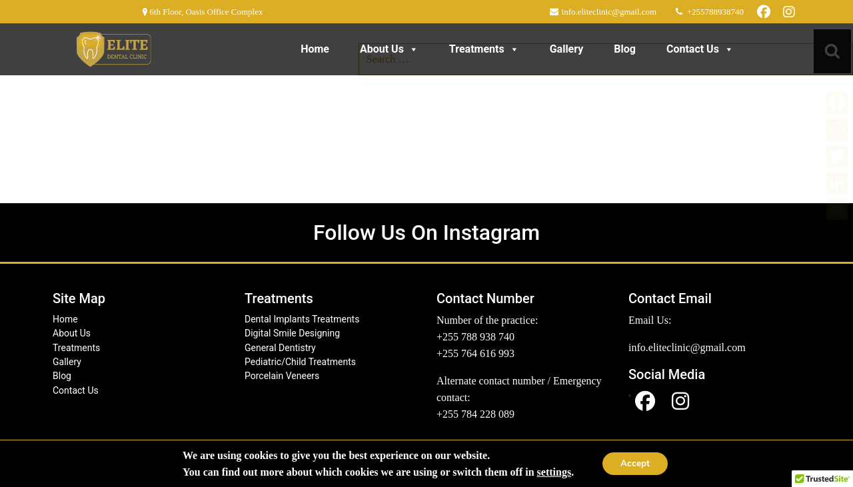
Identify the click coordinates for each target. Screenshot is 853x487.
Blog (625, 49)
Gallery (567, 49)
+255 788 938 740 (475, 336)
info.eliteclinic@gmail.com (607, 12)
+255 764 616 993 (475, 353)
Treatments (484, 49)
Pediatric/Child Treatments (300, 361)
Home (315, 49)
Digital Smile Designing (292, 333)
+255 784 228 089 (475, 414)
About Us (389, 49)
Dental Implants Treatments (302, 319)
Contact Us (700, 49)
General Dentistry (280, 347)
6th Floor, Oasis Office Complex (205, 12)
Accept (635, 463)
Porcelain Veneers (282, 375)
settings (552, 472)
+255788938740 (714, 12)
